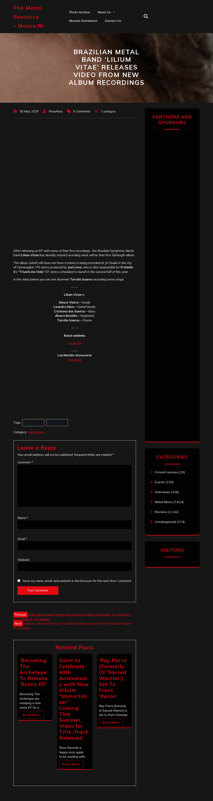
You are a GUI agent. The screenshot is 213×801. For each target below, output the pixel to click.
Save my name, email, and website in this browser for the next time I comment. (77, 581)
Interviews (162, 492)
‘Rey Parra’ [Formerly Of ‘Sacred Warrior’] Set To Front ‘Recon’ (113, 678)
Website (23, 560)
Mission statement (83, 21)
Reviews (161, 512)
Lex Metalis (33, 422)
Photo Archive (79, 12)
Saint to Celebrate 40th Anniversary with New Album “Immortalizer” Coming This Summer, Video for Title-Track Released (74, 699)
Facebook (74, 343)
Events (160, 482)
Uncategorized (165, 522)
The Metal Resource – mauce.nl (28, 17)
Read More (32, 715)
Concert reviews (166, 472)
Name (23, 518)
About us (104, 12)
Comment (25, 462)
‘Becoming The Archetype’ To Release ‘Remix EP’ (34, 672)
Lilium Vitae (57, 422)
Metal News (36, 432)
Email (22, 539)
